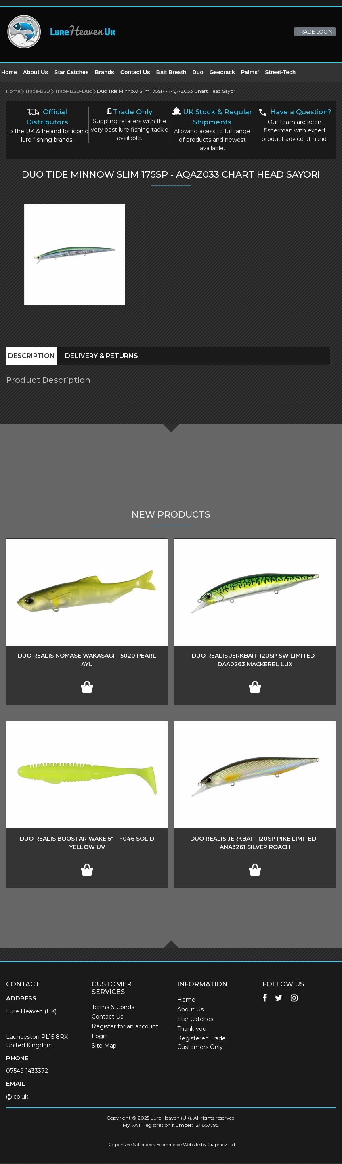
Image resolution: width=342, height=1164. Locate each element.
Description (31, 357)
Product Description (48, 381)
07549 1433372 (27, 1071)
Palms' (255, 72)
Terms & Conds (113, 1007)
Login (100, 1036)
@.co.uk (17, 1097)
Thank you (191, 1029)
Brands (109, 72)
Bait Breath (176, 72)
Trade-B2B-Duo (73, 92)
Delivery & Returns (101, 357)
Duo (202, 72)
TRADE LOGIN (315, 32)
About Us (40, 72)
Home (14, 72)
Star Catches (76, 72)
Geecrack (227, 72)
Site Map (104, 1046)
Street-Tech (285, 72)
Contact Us (140, 72)
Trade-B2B (37, 92)
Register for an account (125, 1027)
